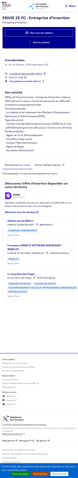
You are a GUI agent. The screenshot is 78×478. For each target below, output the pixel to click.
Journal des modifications (13, 370)
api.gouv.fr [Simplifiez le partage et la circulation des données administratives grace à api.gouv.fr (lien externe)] (41, 440)
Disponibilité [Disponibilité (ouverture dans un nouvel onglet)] (7, 387)
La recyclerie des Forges (21, 274)
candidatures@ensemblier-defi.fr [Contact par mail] (25, 73)
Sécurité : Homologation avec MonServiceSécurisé (24, 454)
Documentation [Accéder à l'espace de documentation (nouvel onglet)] (9, 379)
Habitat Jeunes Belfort (20, 221)
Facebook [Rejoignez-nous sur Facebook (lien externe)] (8, 400)
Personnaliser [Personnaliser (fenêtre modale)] (59, 474)
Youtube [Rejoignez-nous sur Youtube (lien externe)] (7, 404)
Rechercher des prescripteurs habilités (18, 367)
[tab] (17, 165)
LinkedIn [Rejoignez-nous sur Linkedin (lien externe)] (7, 396)
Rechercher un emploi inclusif (15, 363)
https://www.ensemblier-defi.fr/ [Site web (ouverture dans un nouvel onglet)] (25, 81)
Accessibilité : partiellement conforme (18, 450)
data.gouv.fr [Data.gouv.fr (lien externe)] (25, 440)
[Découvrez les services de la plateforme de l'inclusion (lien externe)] (13, 418)
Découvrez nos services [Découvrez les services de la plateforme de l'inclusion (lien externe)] (12, 434)
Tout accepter (20, 474)
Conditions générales (11, 462)
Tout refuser (40, 474)
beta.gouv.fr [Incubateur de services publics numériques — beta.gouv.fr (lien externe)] (8, 440)
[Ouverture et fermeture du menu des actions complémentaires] (39, 42)
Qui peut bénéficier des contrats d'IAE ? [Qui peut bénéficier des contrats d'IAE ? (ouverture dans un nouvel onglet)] (19, 383)
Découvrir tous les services (20, 212)
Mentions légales (9, 458)
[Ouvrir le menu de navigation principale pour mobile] (69, 6)
